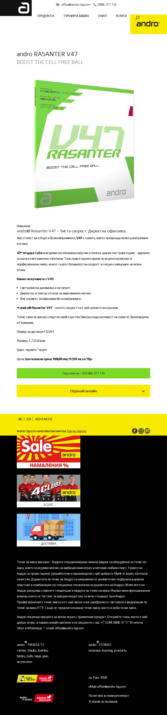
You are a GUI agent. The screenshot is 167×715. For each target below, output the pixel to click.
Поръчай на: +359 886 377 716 (83, 373)
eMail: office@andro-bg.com (107, 687)
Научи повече (76, 431)
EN (29, 419)
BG (20, 419)
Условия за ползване (103, 701)
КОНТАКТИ (43, 419)
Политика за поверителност (109, 696)
